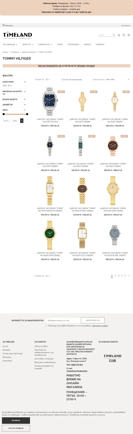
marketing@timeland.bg (76, 371)
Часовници (9, 44)
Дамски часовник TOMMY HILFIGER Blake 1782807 (115, 253)
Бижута (26, 44)
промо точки (85, 65)
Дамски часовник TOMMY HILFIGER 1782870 (115, 119)
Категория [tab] (8, 81)
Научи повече (48, 427)
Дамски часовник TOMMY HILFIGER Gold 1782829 (82, 253)
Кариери (6, 349)
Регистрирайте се (49, 65)
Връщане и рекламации (45, 362)
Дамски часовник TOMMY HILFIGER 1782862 (81, 164)
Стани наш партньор (13, 353)
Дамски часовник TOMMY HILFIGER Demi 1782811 (113, 208)
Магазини (9, 25)
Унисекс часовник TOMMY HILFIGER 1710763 (50, 119)
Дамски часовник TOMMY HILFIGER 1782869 (50, 164)
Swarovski (43, 44)
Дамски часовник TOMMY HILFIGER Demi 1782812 (50, 253)
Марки (86, 44)
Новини (98, 44)
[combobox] (107, 35)
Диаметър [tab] (8, 104)
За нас (5, 346)
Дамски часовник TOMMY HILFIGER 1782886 (82, 119)
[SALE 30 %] (15, 85)
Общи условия (41, 346)
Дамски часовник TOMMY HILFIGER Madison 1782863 (50, 208)
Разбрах (16, 427)
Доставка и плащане (44, 358)
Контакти (125, 25)
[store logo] (17, 35)
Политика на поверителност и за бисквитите (44, 352)
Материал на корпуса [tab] (12, 92)
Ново (59, 44)
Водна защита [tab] (10, 99)
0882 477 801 (77, 364)
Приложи (21, 120)
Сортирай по (98, 79)
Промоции (72, 44)
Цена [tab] (5, 109)
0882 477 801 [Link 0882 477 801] (75, 6)
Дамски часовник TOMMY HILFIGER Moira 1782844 (82, 208)
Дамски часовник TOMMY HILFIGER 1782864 (113, 164)
